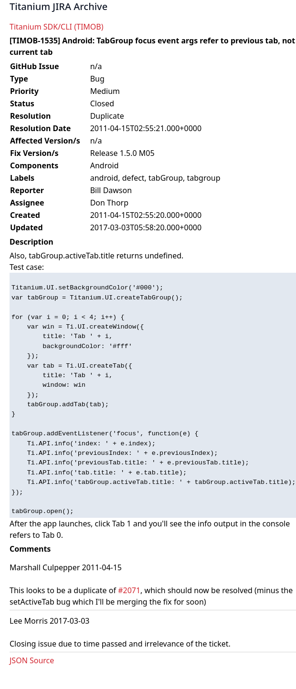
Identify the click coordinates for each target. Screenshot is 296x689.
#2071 (129, 590)
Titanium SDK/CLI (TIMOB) (57, 26)
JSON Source (32, 660)
